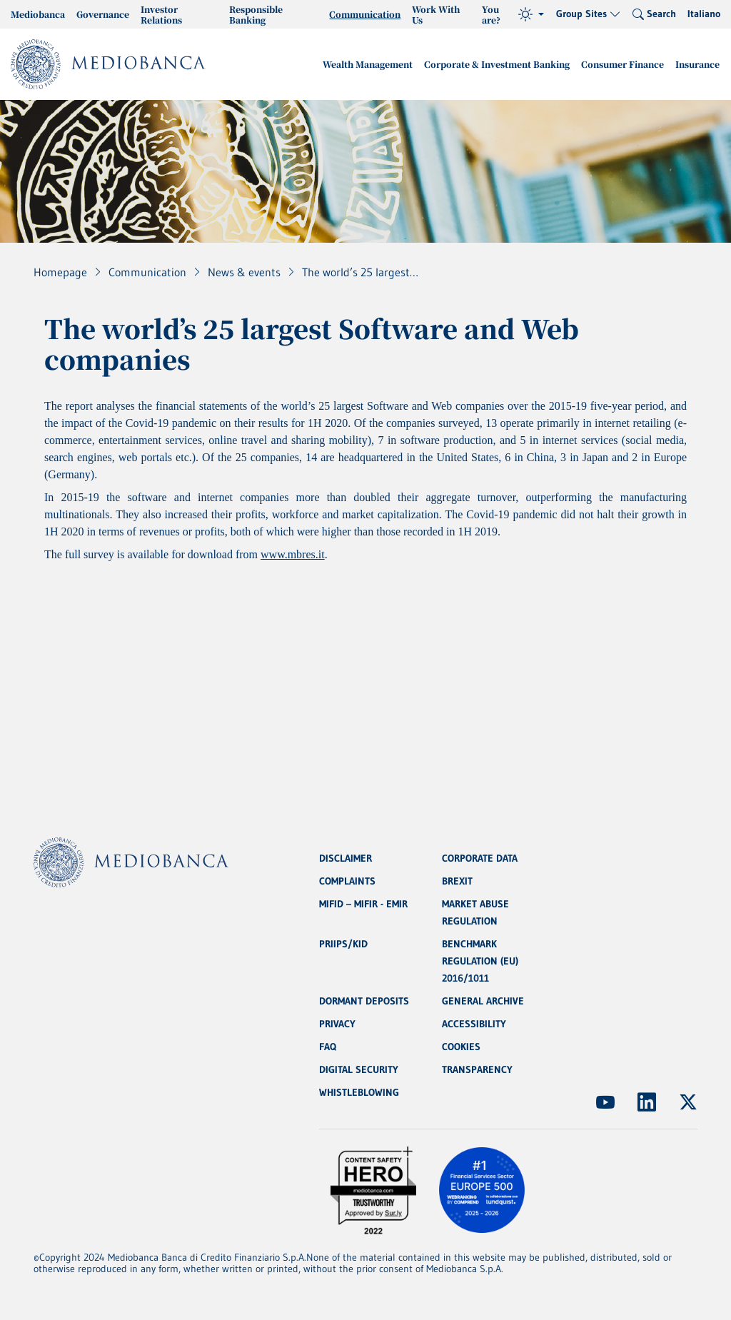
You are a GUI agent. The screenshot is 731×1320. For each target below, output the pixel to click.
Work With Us (436, 14)
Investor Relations (161, 14)
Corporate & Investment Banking (497, 64)
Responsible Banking (256, 14)
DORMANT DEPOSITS (364, 1000)
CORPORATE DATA (480, 858)
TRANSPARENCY (477, 1069)
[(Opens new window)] (605, 1102)
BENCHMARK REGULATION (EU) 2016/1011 (480, 960)
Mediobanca (38, 14)
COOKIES (461, 1046)
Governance (102, 14)
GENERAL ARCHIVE (483, 1000)
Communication (364, 14)
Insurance (697, 64)
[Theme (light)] (531, 14)
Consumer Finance (622, 64)
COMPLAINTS (347, 881)
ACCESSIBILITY (474, 1023)
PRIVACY (337, 1023)
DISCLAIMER (345, 858)
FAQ (327, 1046)
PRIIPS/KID (343, 943)
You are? (491, 14)
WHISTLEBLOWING (359, 1092)
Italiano (703, 13)
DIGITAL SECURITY (358, 1069)
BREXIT (457, 881)
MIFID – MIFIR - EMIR (363, 903)
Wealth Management (368, 64)
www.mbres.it (293, 554)
